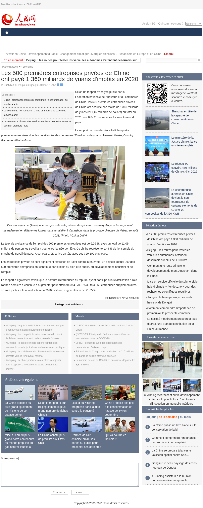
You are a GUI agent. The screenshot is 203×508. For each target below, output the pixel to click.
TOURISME (169, 38)
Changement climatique (74, 54)
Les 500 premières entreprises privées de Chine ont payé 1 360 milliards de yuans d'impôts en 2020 (171, 239)
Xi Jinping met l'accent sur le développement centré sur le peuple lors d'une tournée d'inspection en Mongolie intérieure (172, 399)
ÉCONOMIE (29, 38)
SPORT (152, 38)
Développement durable (43, 54)
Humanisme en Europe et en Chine (139, 54)
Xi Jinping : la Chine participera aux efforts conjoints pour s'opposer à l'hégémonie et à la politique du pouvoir (33, 364)
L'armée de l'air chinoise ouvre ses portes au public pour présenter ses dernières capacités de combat (86, 442)
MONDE (48, 38)
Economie (27, 66)
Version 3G (148, 23)
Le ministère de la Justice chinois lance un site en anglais (184, 141)
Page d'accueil (10, 66)
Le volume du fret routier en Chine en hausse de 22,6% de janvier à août (35, 112)
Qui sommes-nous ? (170, 23)
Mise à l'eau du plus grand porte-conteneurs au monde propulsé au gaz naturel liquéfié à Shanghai (19, 442)
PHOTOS (13, 46)
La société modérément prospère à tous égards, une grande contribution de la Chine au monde (172, 323)
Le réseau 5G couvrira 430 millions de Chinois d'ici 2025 (184, 167)
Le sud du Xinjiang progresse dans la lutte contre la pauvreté (85, 406)
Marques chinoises (103, 54)
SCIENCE (82, 38)
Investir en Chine (15, 54)
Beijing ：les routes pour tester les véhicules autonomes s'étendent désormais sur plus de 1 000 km (168, 255)
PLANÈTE (136, 38)
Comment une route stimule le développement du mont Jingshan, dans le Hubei (172, 270)
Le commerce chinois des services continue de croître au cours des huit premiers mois (37, 123)
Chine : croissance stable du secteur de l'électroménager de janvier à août (36, 102)
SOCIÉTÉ (118, 38)
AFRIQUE (65, 38)
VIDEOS (29, 46)
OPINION (188, 38)
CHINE (12, 38)
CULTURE (100, 38)
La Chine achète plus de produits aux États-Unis (51, 438)
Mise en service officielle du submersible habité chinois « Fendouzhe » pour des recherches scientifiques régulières (172, 286)
